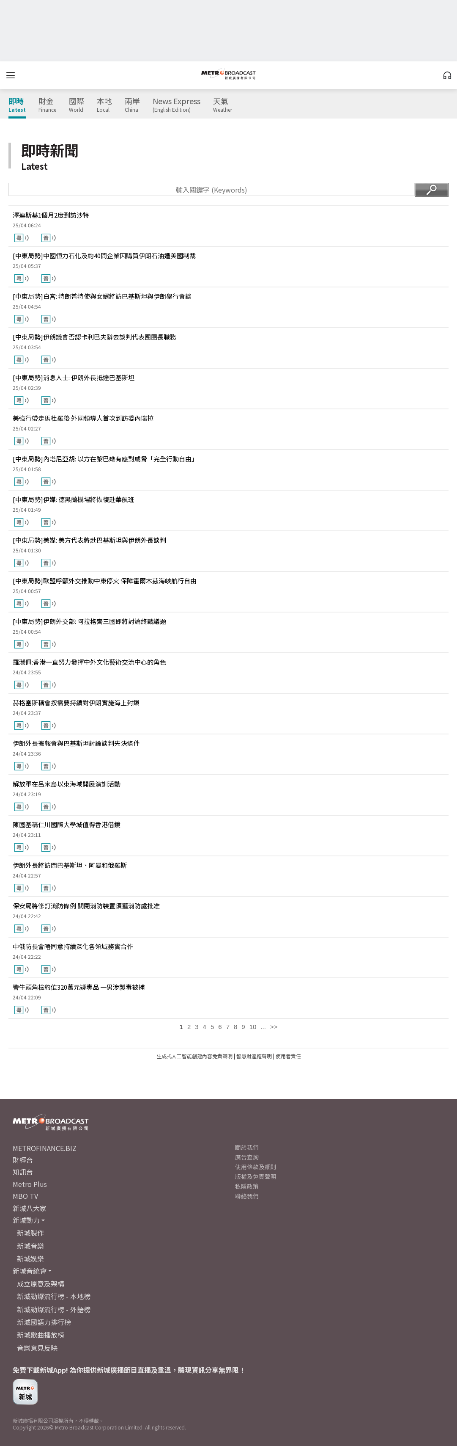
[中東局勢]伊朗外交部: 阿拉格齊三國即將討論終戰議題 (89, 621)
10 (253, 1026)
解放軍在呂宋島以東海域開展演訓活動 (66, 783)
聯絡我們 (247, 1196)
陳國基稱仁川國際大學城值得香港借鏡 (66, 824)
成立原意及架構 (40, 1283)
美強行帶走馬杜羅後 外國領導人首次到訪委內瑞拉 (83, 418)
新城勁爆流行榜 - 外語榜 (53, 1309)
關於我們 (247, 1147)
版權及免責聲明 (255, 1176)
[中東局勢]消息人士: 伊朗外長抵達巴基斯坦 (73, 377)
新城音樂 (30, 1246)
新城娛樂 (30, 1258)
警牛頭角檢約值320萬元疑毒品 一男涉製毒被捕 (79, 986)
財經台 (23, 1160)
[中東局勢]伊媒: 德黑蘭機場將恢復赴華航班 (73, 499)
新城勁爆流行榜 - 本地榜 (53, 1296)
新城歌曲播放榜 (40, 1335)
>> (274, 1026)
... (263, 1026)
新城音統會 (30, 1271)
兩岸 (132, 105)
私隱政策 (247, 1186)
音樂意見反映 (37, 1348)
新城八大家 (30, 1208)
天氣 (222, 105)
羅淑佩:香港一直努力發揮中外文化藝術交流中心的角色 (89, 661)
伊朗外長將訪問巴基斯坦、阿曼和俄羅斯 (70, 865)
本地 (104, 105)
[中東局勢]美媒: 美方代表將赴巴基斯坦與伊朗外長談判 (89, 539)
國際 (76, 105)
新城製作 (30, 1233)
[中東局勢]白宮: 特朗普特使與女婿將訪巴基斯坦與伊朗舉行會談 (102, 296)
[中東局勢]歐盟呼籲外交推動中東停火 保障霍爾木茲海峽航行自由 (105, 580)
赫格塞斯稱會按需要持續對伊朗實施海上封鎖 (76, 702)
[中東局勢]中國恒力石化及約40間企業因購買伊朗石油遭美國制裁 (104, 255)
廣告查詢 (247, 1157)
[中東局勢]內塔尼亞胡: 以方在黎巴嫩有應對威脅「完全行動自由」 (105, 458)
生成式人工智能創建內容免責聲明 (194, 1056)
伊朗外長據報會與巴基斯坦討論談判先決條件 (76, 743)
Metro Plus (30, 1184)
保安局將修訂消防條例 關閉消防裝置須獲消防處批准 (86, 905)
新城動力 (26, 1220)
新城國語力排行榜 (44, 1322)
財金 (47, 105)
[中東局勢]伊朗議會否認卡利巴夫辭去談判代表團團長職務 (94, 336)
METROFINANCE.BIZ (45, 1148)
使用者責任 (288, 1056)
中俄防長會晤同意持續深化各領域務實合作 (73, 946)
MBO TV (25, 1196)
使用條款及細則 (255, 1166)
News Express (176, 105)
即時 (17, 105)
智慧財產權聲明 (254, 1056)
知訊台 (23, 1172)
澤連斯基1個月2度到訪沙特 (51, 214)
